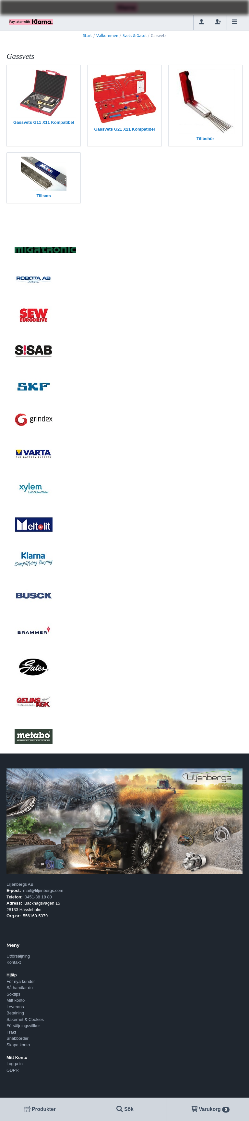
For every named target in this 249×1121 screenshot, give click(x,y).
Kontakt (13, 962)
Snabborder (17, 1038)
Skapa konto (18, 1044)
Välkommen (107, 35)
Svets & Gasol (135, 35)
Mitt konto (15, 1000)
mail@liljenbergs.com (43, 890)
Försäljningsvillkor (23, 1025)
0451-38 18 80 (38, 897)
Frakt (11, 1032)
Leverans (15, 1006)
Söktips (13, 994)
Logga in (14, 1063)
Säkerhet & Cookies (25, 1019)
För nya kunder (20, 981)
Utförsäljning (18, 956)
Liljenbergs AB (19, 884)
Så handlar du (19, 987)
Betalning (15, 1013)
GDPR (12, 1070)
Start (87, 35)
